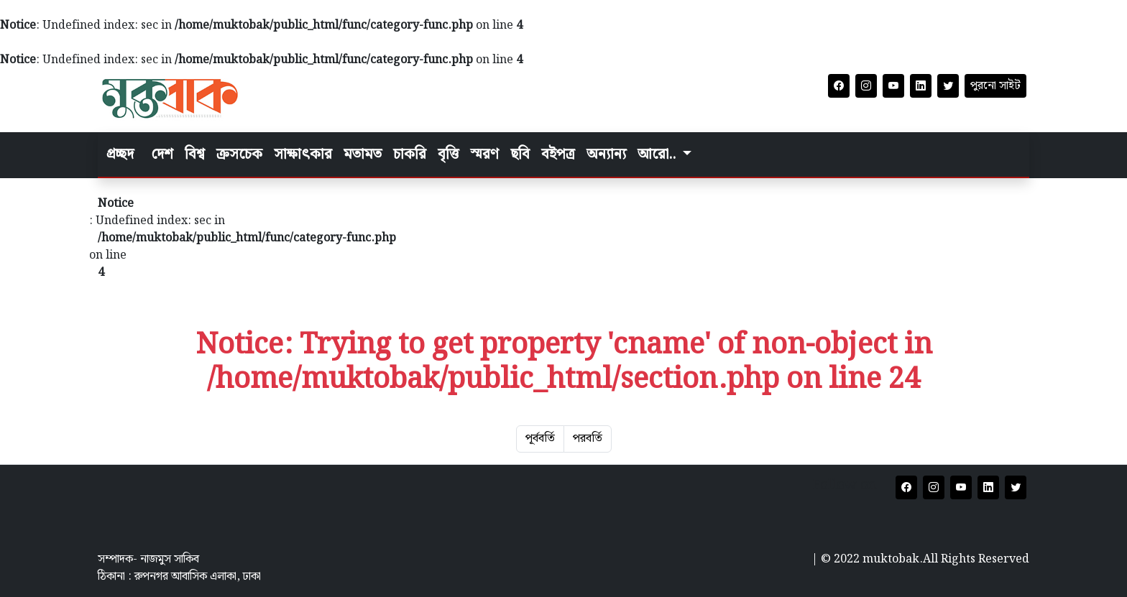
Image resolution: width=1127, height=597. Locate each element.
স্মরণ (484, 154)
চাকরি (409, 154)
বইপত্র (558, 154)
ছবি (520, 154)
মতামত (363, 154)
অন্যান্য (606, 154)
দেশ (162, 154)
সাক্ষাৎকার (303, 154)
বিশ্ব (195, 154)
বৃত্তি (448, 154)
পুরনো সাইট (995, 86)
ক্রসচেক (239, 154)
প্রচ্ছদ (120, 154)
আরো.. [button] (658, 154)
